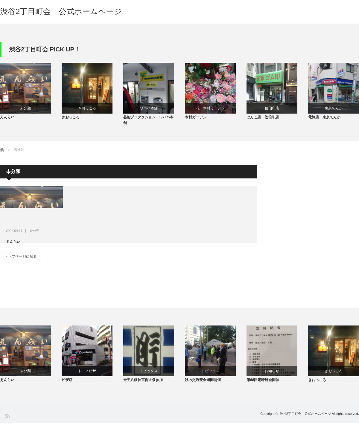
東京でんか (334, 108)
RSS (7, 423)
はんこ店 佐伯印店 (263, 121)
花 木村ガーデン (210, 108)
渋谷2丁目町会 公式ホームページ (61, 11)
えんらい (7, 121)
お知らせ (272, 376)
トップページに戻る (20, 260)
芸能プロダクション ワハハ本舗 (148, 124)
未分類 (25, 108)
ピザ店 (67, 388)
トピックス (149, 376)
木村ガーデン (195, 121)
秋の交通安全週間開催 (203, 388)
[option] (31, 93)
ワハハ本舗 (149, 108)
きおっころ (87, 108)
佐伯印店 (272, 108)
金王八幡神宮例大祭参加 (143, 388)
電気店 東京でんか (324, 121)
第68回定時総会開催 (263, 388)
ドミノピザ (87, 376)
